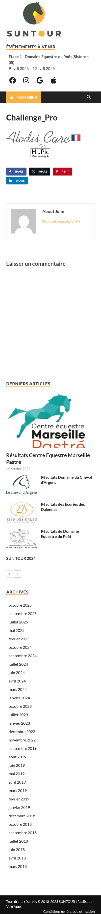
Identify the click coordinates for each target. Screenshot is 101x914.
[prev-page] (9, 574)
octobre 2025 (20, 605)
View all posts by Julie (63, 221)
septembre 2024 (23, 655)
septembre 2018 (23, 832)
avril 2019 (17, 782)
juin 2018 (17, 849)
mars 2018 (18, 866)
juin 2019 (17, 765)
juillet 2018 (18, 841)
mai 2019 (17, 773)
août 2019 (17, 756)
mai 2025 (17, 630)
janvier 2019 (19, 807)
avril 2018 (17, 857)
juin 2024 (17, 672)
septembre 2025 (23, 613)
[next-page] (17, 574)
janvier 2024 (19, 697)
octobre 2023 (20, 706)
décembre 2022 (22, 731)
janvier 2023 (19, 723)
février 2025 (19, 638)
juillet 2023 (18, 714)
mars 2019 (18, 790)
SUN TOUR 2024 (21, 558)
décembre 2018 (22, 815)
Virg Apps (14, 906)
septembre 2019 (23, 748)
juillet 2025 (18, 621)
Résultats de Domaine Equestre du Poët (60, 534)
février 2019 (19, 798)
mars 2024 (18, 689)
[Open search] (88, 97)
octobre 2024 (20, 647)
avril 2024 (17, 680)
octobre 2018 (20, 824)
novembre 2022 (22, 739)
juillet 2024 (18, 664)
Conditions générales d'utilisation (69, 911)
